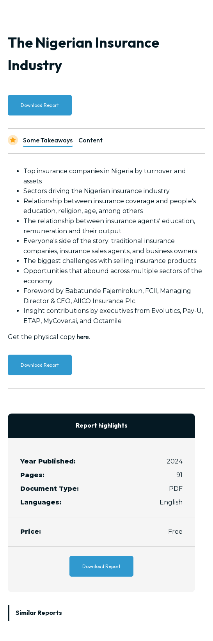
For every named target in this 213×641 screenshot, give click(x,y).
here (83, 337)
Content (90, 140)
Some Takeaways (48, 140)
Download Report (40, 105)
